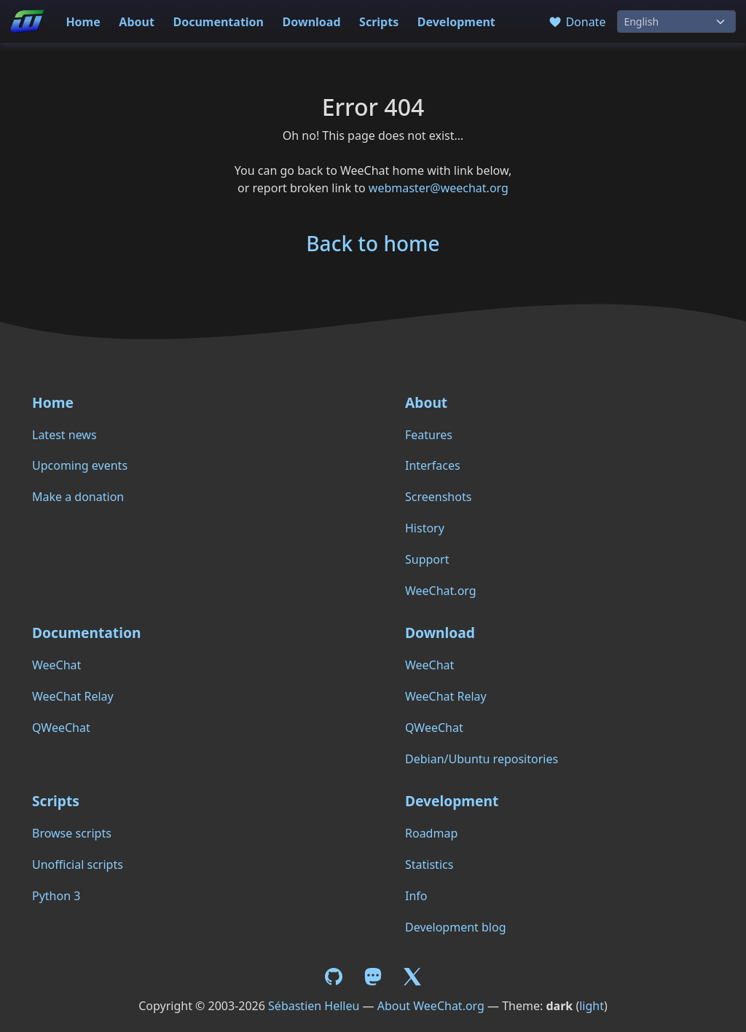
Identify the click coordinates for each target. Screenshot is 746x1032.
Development (456, 22)
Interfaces (432, 465)
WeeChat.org (440, 591)
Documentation (218, 22)
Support (427, 559)
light (591, 1006)
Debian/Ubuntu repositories (481, 759)
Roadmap (431, 833)
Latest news (64, 435)
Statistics (429, 864)
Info (416, 896)
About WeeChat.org (430, 1006)
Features (428, 435)
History (424, 528)
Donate (576, 22)
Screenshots (438, 497)
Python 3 (56, 896)
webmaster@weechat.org (439, 188)
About (136, 22)
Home (83, 22)
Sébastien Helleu (313, 1006)
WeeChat (56, 665)
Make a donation (78, 497)
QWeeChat (61, 728)
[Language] (676, 21)
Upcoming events (79, 465)
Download (312, 22)
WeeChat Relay (73, 696)
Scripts (378, 22)
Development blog (455, 927)
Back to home (372, 243)
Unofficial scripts (77, 864)
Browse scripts (71, 833)
